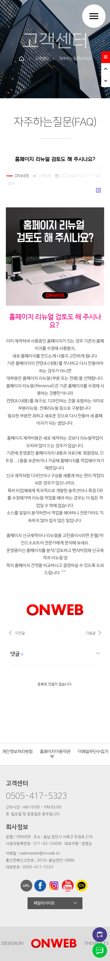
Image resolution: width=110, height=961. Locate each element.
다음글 (93, 632)
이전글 (17, 632)
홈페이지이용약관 (55, 751)
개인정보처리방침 (17, 751)
